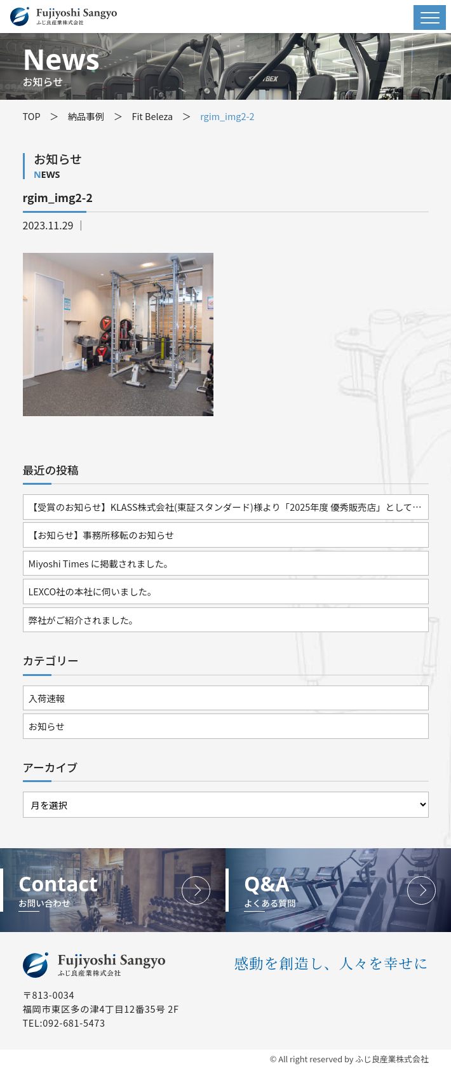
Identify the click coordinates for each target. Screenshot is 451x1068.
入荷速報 (47, 698)
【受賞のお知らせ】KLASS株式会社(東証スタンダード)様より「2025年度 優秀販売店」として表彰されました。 (229, 506)
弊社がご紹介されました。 (83, 619)
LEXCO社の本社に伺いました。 (93, 591)
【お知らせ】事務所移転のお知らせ (102, 534)
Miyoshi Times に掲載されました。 (101, 563)
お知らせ (47, 726)
